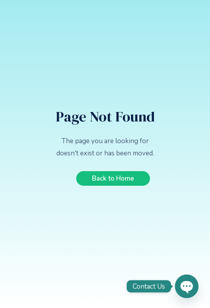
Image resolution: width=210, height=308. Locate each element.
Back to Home (113, 178)
